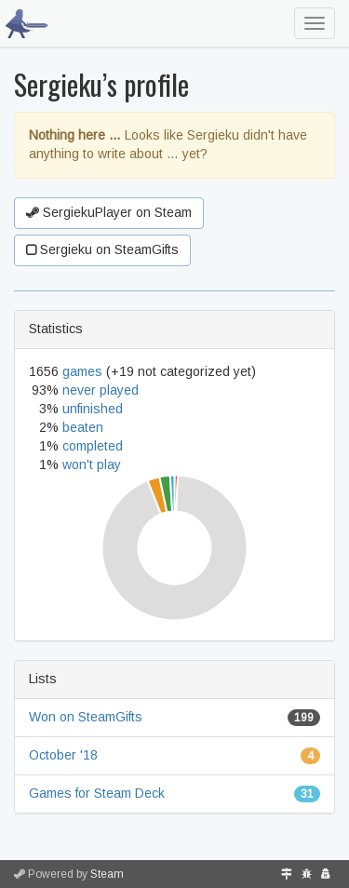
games (82, 371)
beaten (82, 427)
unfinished (92, 408)
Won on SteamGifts (85, 716)
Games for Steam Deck (97, 793)
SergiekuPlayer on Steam (109, 212)
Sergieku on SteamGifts (102, 249)
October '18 (63, 754)
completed (92, 445)
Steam (107, 874)
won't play (91, 464)
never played (100, 390)
